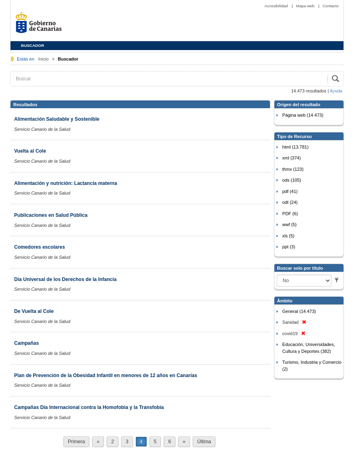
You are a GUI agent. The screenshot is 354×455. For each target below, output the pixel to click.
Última (204, 442)
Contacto (330, 6)
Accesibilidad (276, 6)
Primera (76, 442)
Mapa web (306, 6)
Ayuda (336, 90)
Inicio (44, 59)
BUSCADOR (32, 45)
